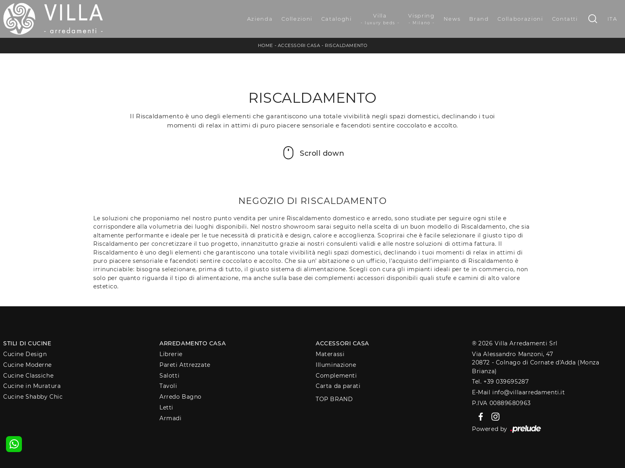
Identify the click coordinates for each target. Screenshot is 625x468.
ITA (612, 19)
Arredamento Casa (192, 343)
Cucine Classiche (28, 375)
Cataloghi (336, 19)
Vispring (421, 19)
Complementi (336, 375)
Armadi (170, 418)
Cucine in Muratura (32, 386)
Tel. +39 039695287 (500, 381)
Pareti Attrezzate (184, 364)
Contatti (565, 19)
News (452, 19)
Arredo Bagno (180, 396)
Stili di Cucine (27, 343)
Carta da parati (338, 386)
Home (265, 45)
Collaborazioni (520, 19)
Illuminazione (336, 364)
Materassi (330, 354)
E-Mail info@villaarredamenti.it (518, 392)
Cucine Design (25, 354)
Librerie (170, 354)
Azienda (260, 19)
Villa (380, 19)
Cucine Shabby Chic (33, 396)
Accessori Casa (299, 45)
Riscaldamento (346, 45)
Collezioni (296, 19)
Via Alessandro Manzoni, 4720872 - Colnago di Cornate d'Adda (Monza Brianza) (535, 363)
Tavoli (168, 386)
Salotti (169, 375)
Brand (479, 19)
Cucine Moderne (27, 364)
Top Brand (334, 399)
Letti (166, 407)
